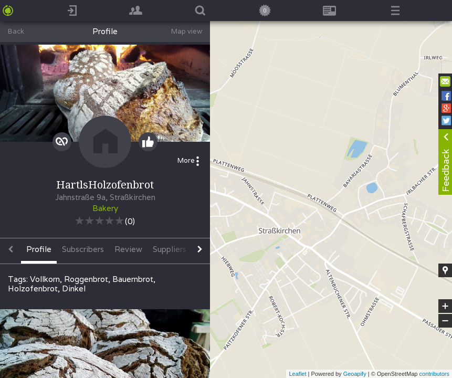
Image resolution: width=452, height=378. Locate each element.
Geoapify (354, 374)
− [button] (445, 321)
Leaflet (297, 374)
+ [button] (445, 306)
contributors (434, 374)
